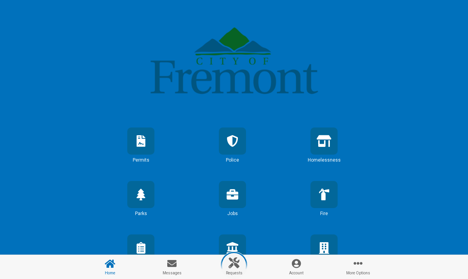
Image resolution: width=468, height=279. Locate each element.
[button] (141, 151)
